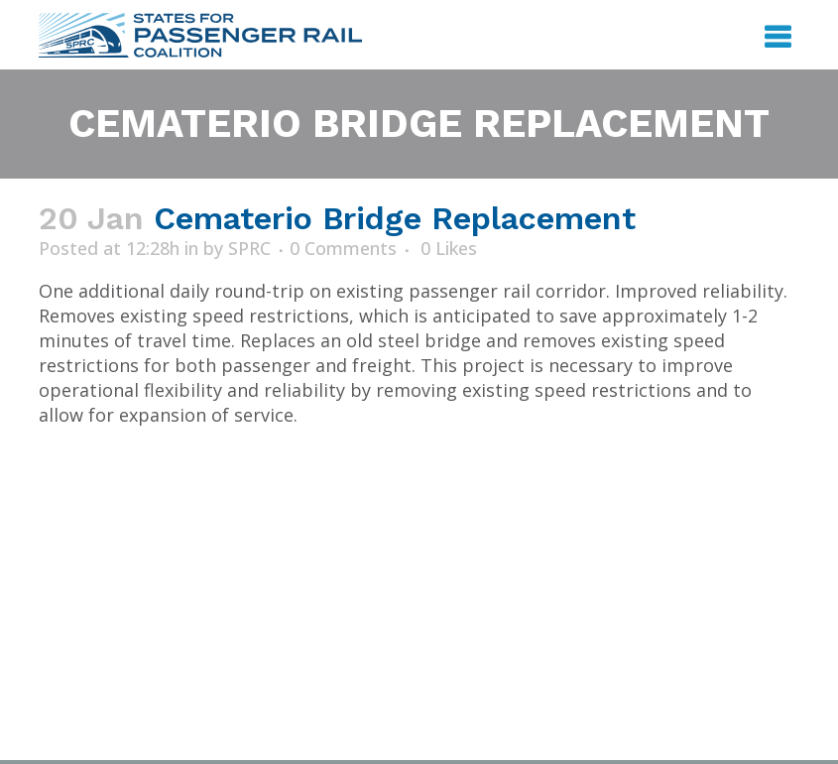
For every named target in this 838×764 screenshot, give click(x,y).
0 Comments (343, 248)
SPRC (249, 248)
